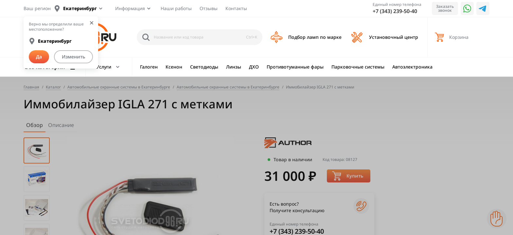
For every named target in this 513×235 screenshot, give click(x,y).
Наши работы (176, 8)
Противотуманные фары (295, 67)
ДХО (254, 67)
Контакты (236, 8)
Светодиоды (204, 67)
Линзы (233, 67)
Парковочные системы (357, 67)
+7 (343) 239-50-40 (395, 11)
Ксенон (174, 67)
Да (39, 57)
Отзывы (209, 8)
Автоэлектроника (412, 67)
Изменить (73, 57)
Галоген (149, 67)
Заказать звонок (445, 8)
